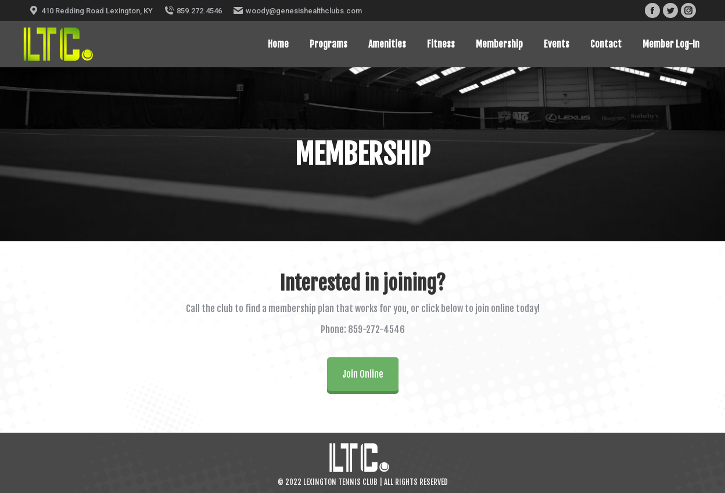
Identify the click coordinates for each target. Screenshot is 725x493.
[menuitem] (278, 44)
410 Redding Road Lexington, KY (91, 10)
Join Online (362, 374)
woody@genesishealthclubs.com (298, 10)
